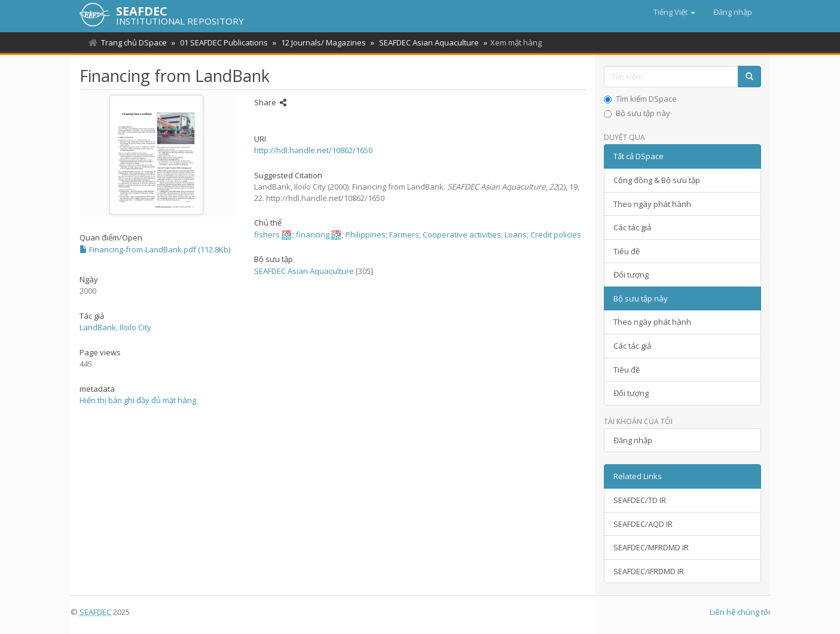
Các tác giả (632, 227)
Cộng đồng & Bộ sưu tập (656, 180)
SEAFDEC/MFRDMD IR (651, 547)
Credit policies (555, 234)
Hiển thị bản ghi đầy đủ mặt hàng (138, 400)
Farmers (404, 234)
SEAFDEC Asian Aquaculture (424, 42)
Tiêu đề (626, 251)
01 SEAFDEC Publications (222, 42)
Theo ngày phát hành (652, 204)
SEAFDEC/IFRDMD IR (648, 571)
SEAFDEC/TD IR (639, 500)
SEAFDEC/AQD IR (643, 524)
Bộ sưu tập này (637, 113)
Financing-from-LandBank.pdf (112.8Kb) (155, 249)
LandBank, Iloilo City (115, 327)
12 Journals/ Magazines (319, 42)
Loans (516, 234)
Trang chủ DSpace (134, 42)
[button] (674, 12)
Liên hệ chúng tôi (740, 611)
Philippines (366, 234)
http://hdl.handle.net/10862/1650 (313, 150)
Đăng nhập (632, 440)
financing (312, 234)
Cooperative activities (462, 234)
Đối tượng (631, 274)
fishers (267, 234)
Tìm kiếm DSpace (640, 98)
